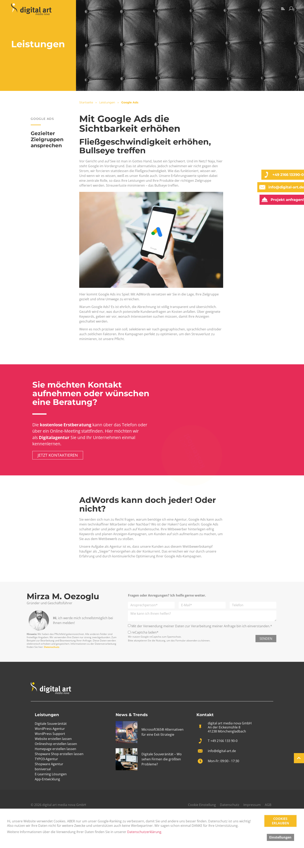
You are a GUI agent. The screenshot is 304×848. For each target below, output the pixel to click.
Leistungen (107, 102)
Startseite (86, 102)
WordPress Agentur (50, 728)
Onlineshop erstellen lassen (56, 744)
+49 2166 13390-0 (286, 174)
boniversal (43, 769)
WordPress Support (50, 733)
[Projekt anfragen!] (263, 200)
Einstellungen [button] (280, 837)
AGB (268, 805)
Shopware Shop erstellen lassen (59, 754)
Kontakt (205, 714)
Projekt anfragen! (285, 200)
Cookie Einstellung (202, 805)
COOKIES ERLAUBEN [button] (280, 820)
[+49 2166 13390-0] (265, 175)
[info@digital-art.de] (260, 187)
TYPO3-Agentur (46, 759)
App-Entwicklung (47, 779)
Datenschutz (51, 647)
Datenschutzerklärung (144, 832)
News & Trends (132, 714)
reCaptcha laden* (145, 632)
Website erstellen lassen (53, 739)
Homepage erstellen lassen (55, 749)
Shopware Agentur (49, 764)
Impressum (252, 805)
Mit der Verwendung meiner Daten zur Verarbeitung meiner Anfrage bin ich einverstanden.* (201, 626)
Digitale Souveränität (51, 723)
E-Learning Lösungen (51, 774)
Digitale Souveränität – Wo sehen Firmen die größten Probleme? (161, 759)
